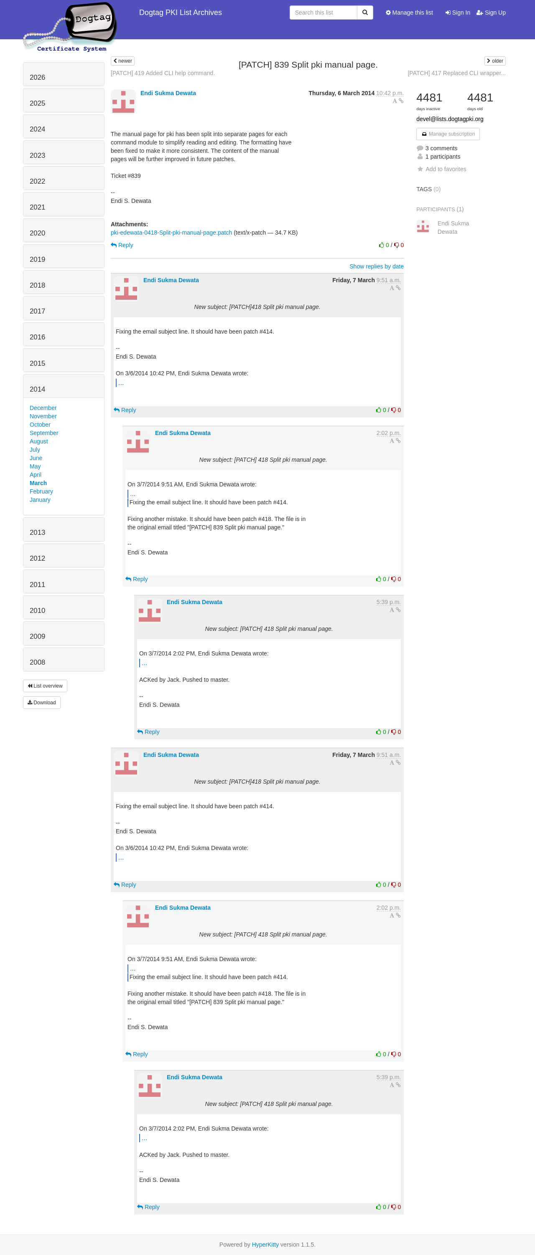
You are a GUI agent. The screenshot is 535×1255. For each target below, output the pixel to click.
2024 (37, 129)
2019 (37, 259)
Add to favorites (441, 169)
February (41, 491)
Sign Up (491, 12)
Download (42, 703)
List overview (45, 686)
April (35, 474)
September (44, 433)
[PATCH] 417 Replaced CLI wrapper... (456, 73)
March (38, 483)
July (35, 449)
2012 (37, 558)
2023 (37, 155)
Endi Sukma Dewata (168, 93)
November (43, 416)
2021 (37, 207)
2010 (37, 611)
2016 (37, 337)
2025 (37, 103)
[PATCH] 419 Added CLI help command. (163, 73)
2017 (37, 311)
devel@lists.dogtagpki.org (450, 119)
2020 (37, 233)
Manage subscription (448, 134)
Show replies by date (376, 266)
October (40, 424)
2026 (37, 77)
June (36, 458)
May (35, 466)
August (39, 441)
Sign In (458, 12)
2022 (37, 181)
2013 (37, 532)
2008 (37, 662)
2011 (37, 585)
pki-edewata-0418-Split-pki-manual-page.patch (171, 232)
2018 (37, 285)
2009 (37, 636)
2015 (37, 363)
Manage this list (409, 12)
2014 (37, 389)
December (43, 408)
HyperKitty (265, 1244)
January (40, 499)
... (121, 382)
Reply (122, 245)
